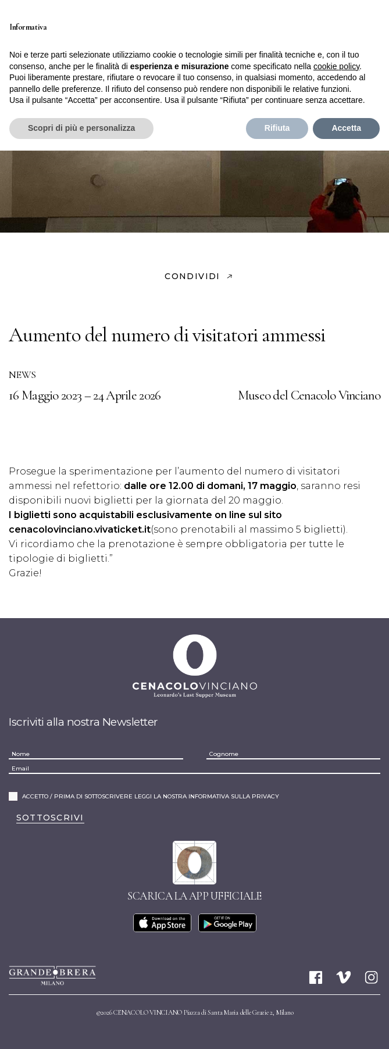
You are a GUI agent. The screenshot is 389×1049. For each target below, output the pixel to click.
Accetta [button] (346, 128)
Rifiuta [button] (277, 128)
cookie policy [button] (336, 66)
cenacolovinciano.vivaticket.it (80, 529)
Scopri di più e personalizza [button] (81, 128)
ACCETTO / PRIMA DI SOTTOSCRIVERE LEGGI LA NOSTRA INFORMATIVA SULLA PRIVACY (150, 796)
